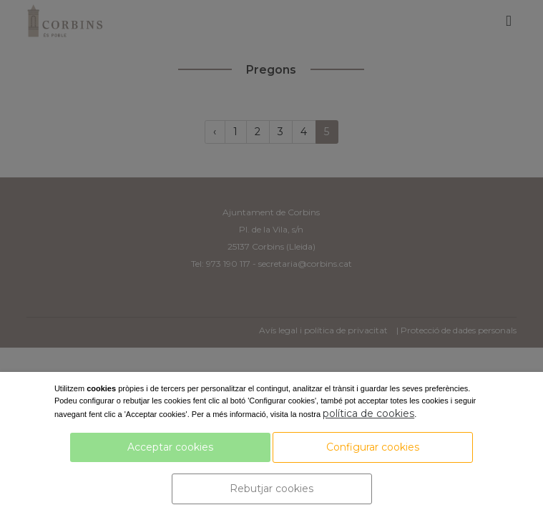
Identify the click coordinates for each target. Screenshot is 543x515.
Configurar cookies (372, 447)
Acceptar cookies (170, 447)
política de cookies (368, 413)
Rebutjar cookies (271, 488)
